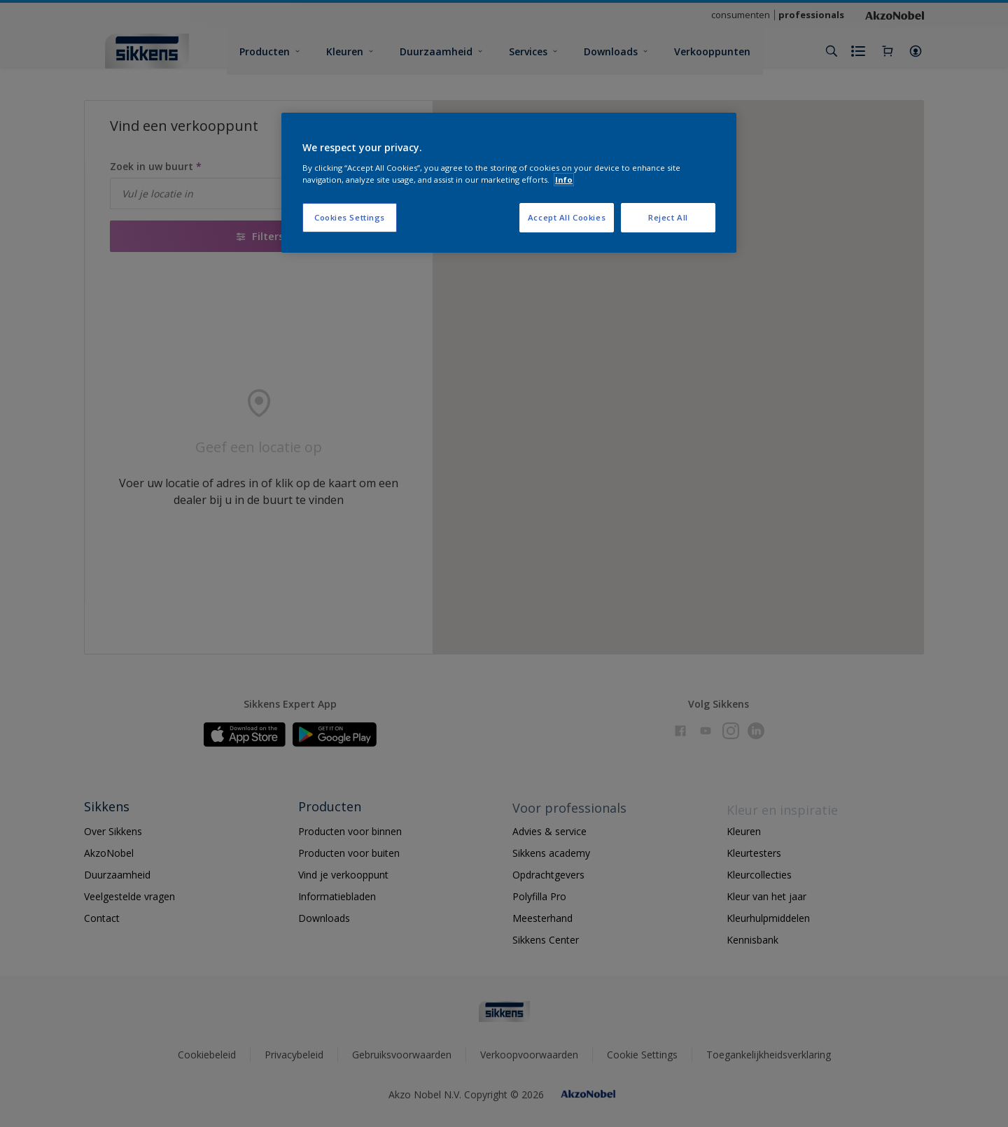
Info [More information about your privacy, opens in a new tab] (564, 179)
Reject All (668, 217)
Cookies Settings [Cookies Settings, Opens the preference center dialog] (349, 217)
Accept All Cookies (567, 217)
